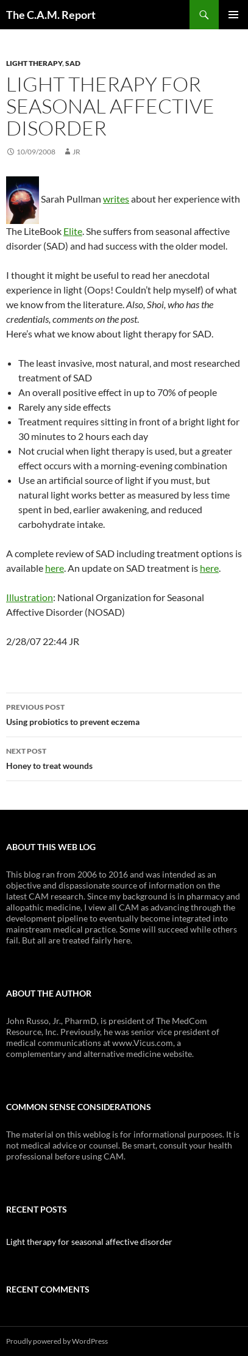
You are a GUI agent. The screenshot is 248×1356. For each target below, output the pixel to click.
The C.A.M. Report (51, 14)
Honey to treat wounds (124, 757)
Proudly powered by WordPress (57, 1341)
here (54, 568)
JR (76, 151)
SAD (72, 63)
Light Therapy (34, 63)
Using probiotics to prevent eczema (124, 713)
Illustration (29, 597)
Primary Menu (233, 14)
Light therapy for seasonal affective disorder (89, 1241)
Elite (72, 231)
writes (116, 198)
